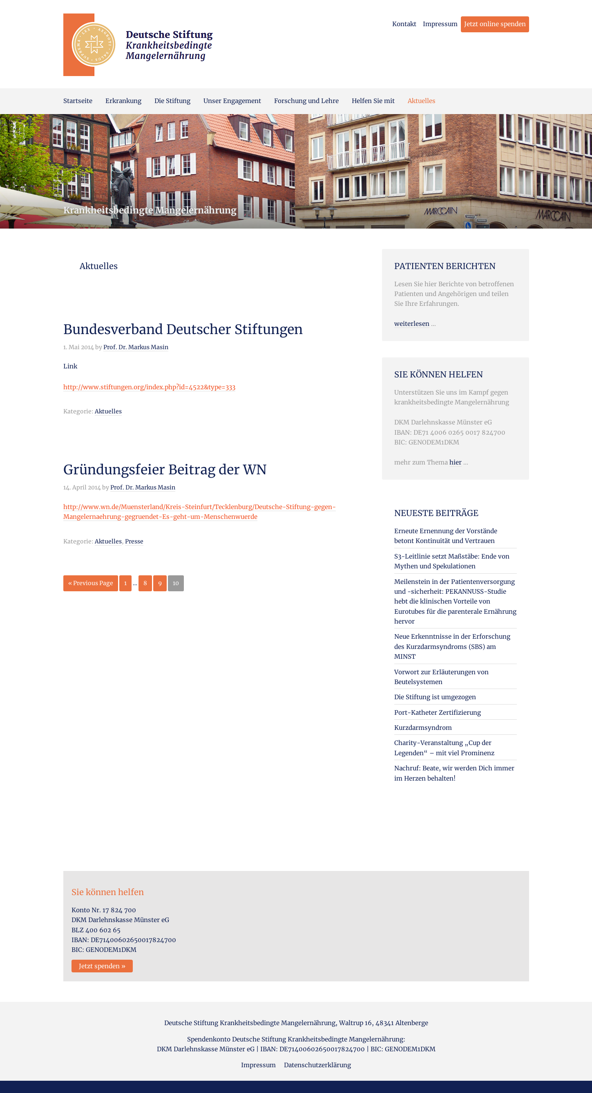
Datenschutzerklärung (317, 1065)
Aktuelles (108, 411)
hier (455, 462)
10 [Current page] (178, 584)
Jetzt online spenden (495, 24)
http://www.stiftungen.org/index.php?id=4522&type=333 (149, 387)
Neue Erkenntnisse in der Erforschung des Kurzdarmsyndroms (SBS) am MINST (452, 646)
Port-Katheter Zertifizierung (437, 712)
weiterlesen (411, 324)
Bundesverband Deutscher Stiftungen (183, 329)
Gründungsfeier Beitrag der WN (165, 470)
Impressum (440, 24)
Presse (134, 541)
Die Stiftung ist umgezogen (435, 697)
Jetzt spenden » (102, 966)
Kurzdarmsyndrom (423, 728)
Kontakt (404, 24)
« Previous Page (90, 584)
